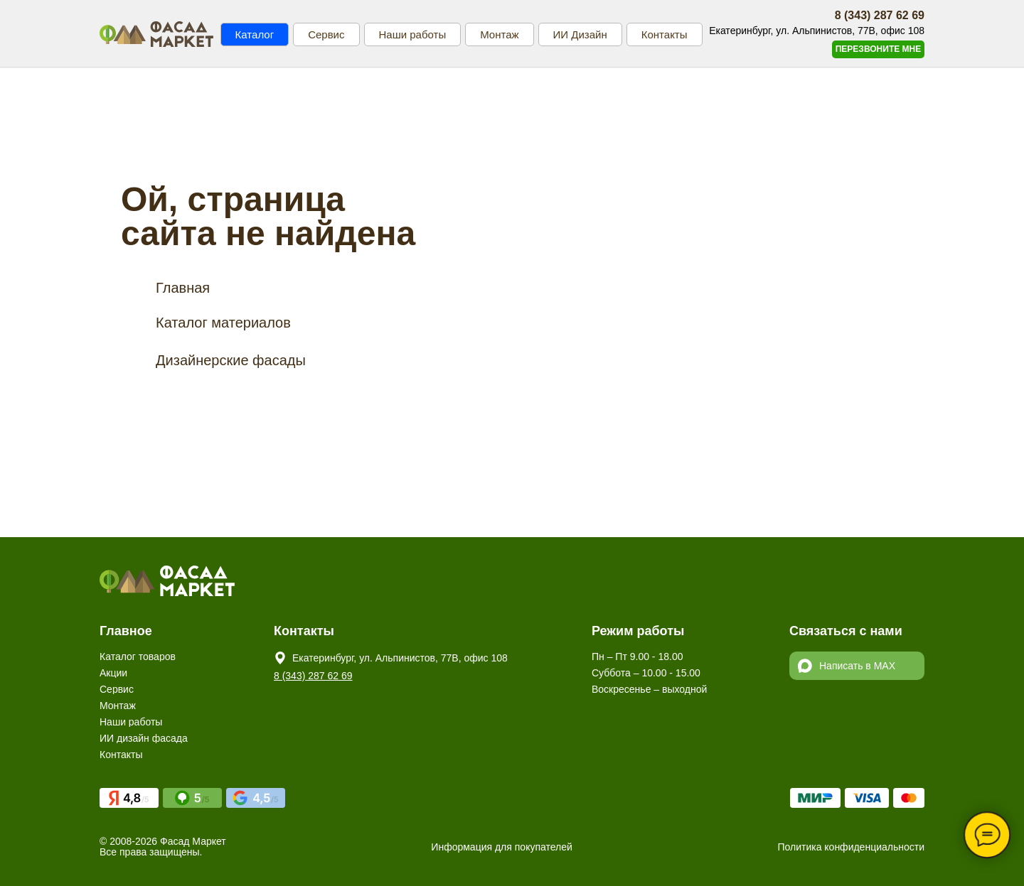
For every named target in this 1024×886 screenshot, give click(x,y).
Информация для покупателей (501, 847)
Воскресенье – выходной (649, 689)
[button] (878, 49)
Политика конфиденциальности (850, 847)
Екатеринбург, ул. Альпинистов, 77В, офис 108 (400, 658)
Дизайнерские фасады (231, 360)
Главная (183, 288)
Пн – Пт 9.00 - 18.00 (637, 656)
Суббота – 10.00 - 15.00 (646, 673)
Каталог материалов (223, 322)
